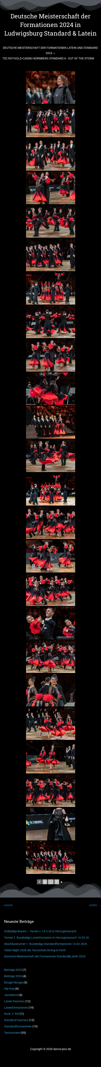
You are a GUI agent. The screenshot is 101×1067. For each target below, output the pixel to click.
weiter (95, 905)
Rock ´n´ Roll (12, 1013)
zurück (6, 905)
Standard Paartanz (16, 1020)
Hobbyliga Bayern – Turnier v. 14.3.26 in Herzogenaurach (40, 931)
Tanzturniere (12, 1032)
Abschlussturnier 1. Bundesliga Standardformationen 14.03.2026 (45, 944)
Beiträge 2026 (13, 976)
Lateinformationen (16, 1007)
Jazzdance (11, 995)
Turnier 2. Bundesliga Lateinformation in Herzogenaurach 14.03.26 (46, 937)
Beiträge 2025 (13, 969)
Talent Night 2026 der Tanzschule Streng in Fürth (35, 950)
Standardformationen (18, 1026)
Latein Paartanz (14, 1001)
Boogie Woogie (13, 982)
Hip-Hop (9, 988)
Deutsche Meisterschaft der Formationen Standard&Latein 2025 (44, 956)
